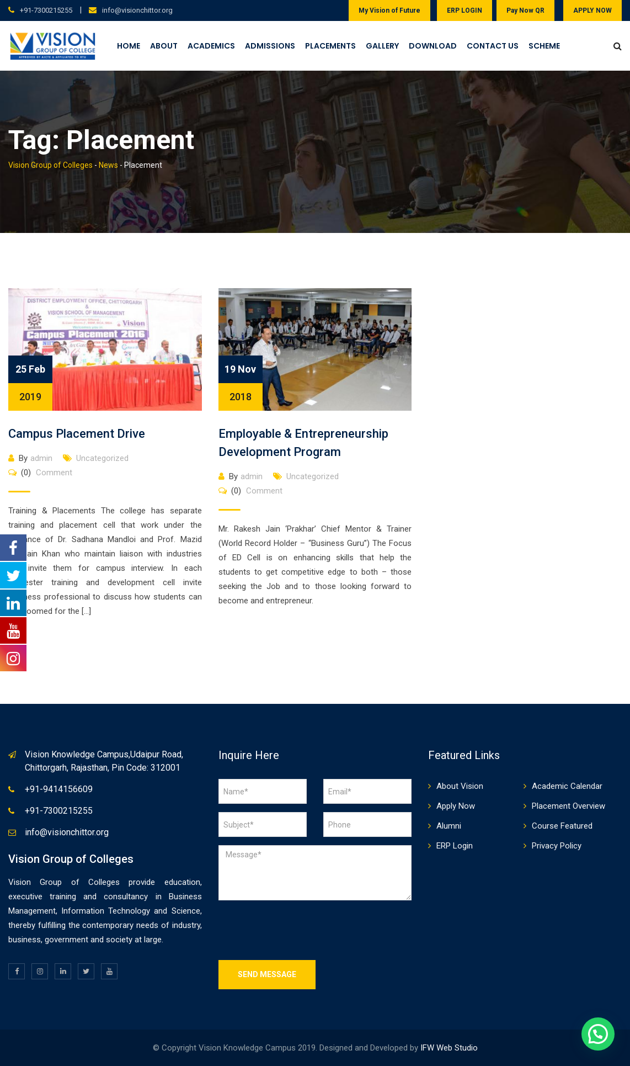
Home (128, 45)
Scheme (544, 45)
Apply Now (455, 806)
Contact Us (493, 45)
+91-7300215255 (46, 10)
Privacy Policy (556, 846)
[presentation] (302, 930)
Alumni (448, 826)
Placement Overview (568, 806)
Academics (211, 45)
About (164, 45)
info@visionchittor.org (137, 10)
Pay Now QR (525, 10)
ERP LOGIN (464, 10)
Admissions (270, 45)
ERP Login (454, 846)
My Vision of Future (389, 10)
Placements (330, 45)
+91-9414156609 (59, 789)
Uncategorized (102, 458)
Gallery (382, 45)
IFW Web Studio (449, 1048)
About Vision (459, 786)
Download (433, 45)
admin (41, 458)
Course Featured (562, 826)
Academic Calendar (567, 786)
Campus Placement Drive (76, 434)
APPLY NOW (592, 10)
